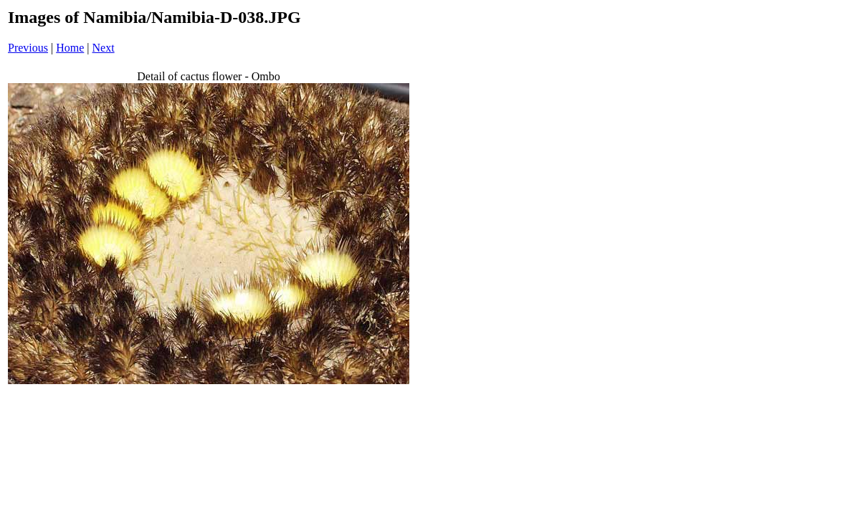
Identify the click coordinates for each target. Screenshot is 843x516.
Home (70, 48)
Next (103, 48)
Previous (28, 48)
